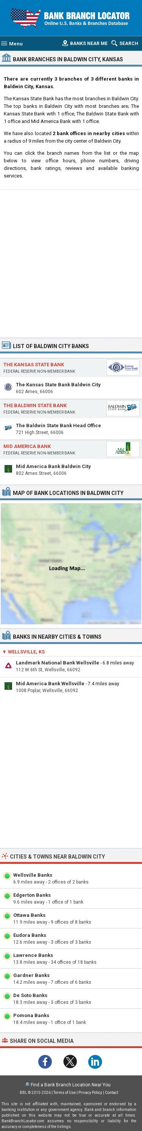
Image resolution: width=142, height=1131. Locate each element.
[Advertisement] (71, 263)
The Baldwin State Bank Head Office (58, 425)
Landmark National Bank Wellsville (57, 663)
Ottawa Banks (29, 915)
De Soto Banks (30, 995)
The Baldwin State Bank (35, 405)
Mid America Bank (27, 446)
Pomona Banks (31, 1015)
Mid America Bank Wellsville (50, 683)
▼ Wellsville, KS (23, 652)
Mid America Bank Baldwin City (53, 466)
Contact (111, 1093)
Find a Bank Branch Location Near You (71, 1084)
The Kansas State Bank (33, 364)
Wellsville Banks (32, 875)
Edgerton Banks (32, 895)
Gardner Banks (31, 975)
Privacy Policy (90, 1093)
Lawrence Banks (33, 955)
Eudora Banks (29, 935)
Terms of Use (64, 1093)
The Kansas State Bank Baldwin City (58, 384)
